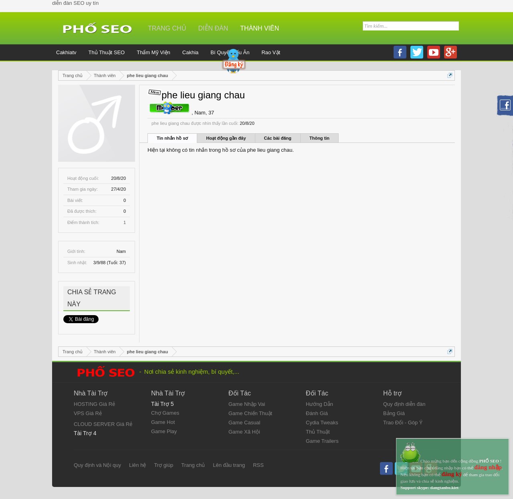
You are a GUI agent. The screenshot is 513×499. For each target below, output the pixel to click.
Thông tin (319, 138)
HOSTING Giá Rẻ (94, 404)
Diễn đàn (213, 28)
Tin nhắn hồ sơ (172, 138)
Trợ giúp (163, 465)
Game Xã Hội (244, 432)
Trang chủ (167, 28)
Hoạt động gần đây (226, 138)
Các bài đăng (277, 138)
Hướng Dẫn (319, 404)
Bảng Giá (394, 413)
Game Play (164, 431)
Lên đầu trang (229, 465)
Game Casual (244, 423)
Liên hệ (137, 465)
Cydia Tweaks (322, 423)
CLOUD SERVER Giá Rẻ (103, 424)
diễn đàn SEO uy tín (75, 3)
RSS (258, 465)
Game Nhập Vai (246, 404)
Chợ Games (165, 413)
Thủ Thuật (318, 432)
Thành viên (259, 28)
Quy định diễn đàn (404, 404)
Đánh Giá (317, 413)
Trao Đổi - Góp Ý (403, 423)
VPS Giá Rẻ (88, 413)
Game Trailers (322, 441)
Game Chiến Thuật (250, 413)
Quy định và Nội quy (97, 465)
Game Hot (163, 422)
